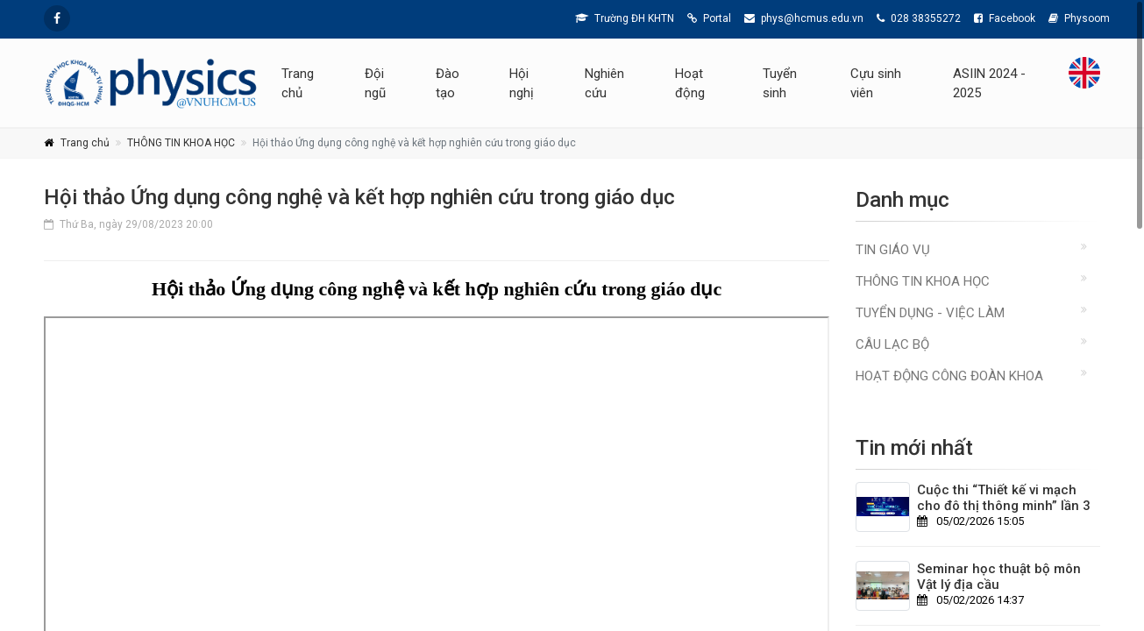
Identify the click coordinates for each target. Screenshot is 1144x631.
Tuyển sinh (780, 83)
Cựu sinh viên (875, 83)
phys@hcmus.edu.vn (803, 18)
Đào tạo (447, 83)
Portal (709, 18)
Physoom (1079, 18)
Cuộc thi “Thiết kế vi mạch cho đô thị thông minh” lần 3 (1004, 498)
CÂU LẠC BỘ (892, 344)
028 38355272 (919, 18)
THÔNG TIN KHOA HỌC (181, 143)
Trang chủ (297, 83)
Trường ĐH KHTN (624, 18)
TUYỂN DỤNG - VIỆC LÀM (930, 313)
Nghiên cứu (604, 83)
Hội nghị (521, 83)
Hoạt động (690, 83)
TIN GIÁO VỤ (893, 250)
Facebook (1004, 18)
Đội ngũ (375, 83)
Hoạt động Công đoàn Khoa (949, 376)
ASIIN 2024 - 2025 (989, 83)
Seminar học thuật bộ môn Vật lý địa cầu (999, 576)
